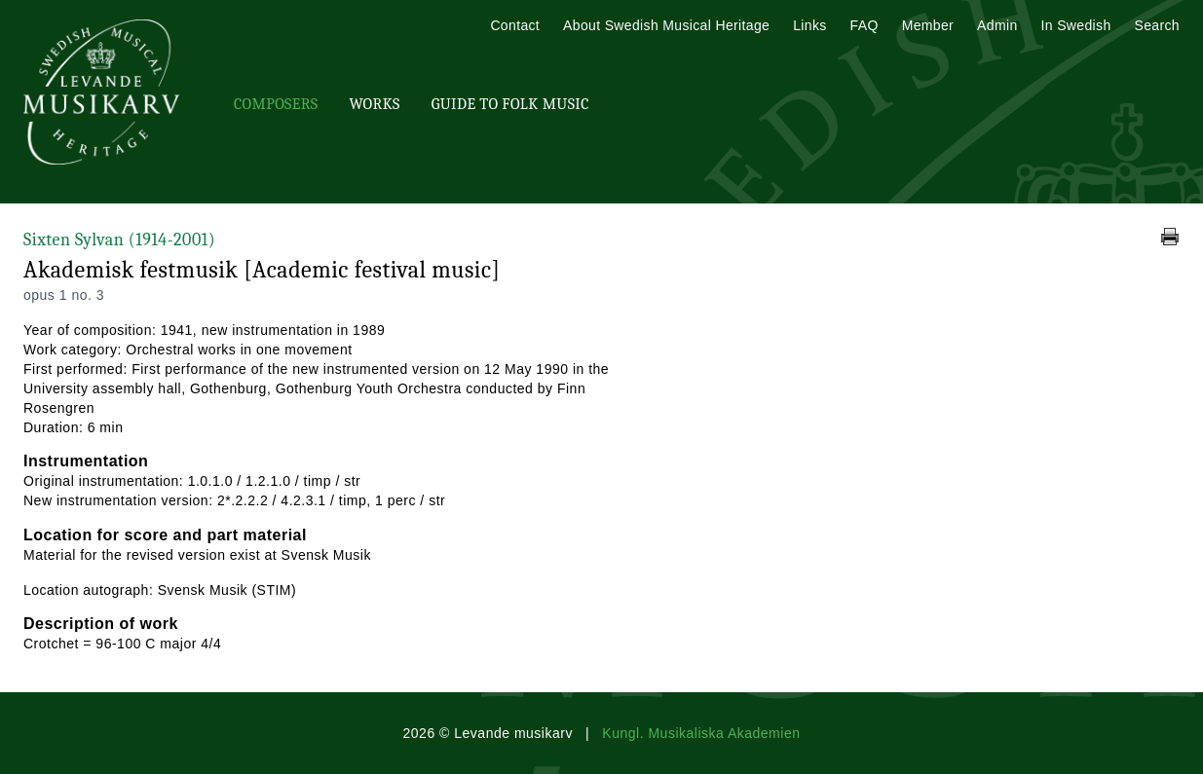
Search (1157, 25)
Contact (515, 25)
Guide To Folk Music (510, 104)
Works (374, 104)
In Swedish (1076, 25)
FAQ (864, 25)
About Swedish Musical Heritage (666, 25)
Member (928, 25)
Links (809, 25)
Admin (997, 25)
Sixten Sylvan (119, 240)
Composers (276, 104)
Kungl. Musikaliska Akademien (701, 733)
